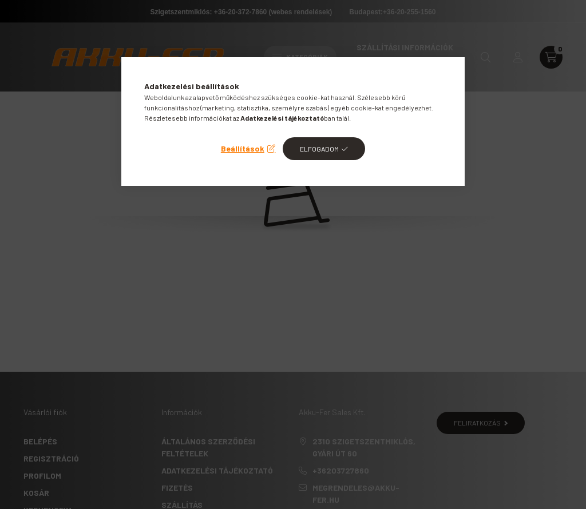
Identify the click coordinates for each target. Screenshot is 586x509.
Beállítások (242, 148)
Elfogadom (319, 149)
